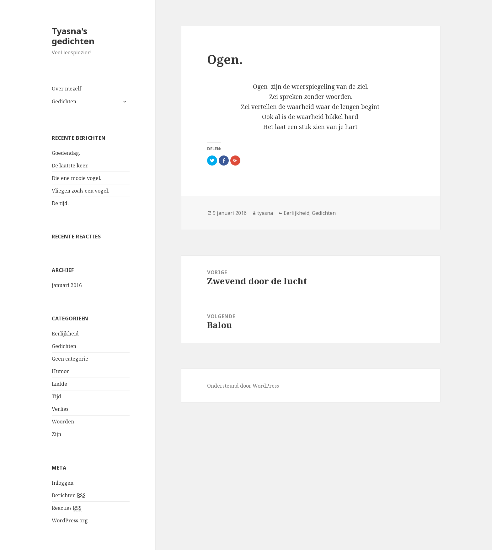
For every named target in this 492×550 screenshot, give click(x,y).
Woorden (63, 421)
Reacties (67, 508)
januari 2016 (67, 285)
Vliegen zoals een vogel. (80, 190)
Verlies (60, 409)
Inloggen (62, 482)
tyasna (265, 213)
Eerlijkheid (65, 333)
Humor (60, 371)
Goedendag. (66, 153)
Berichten (69, 495)
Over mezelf (66, 88)
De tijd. (60, 203)
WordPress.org (70, 520)
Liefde (59, 383)
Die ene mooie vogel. (76, 178)
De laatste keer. (70, 165)
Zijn (56, 434)
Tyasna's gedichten (73, 36)
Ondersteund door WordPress (243, 385)
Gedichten (64, 101)
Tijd (56, 396)
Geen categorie (70, 358)
